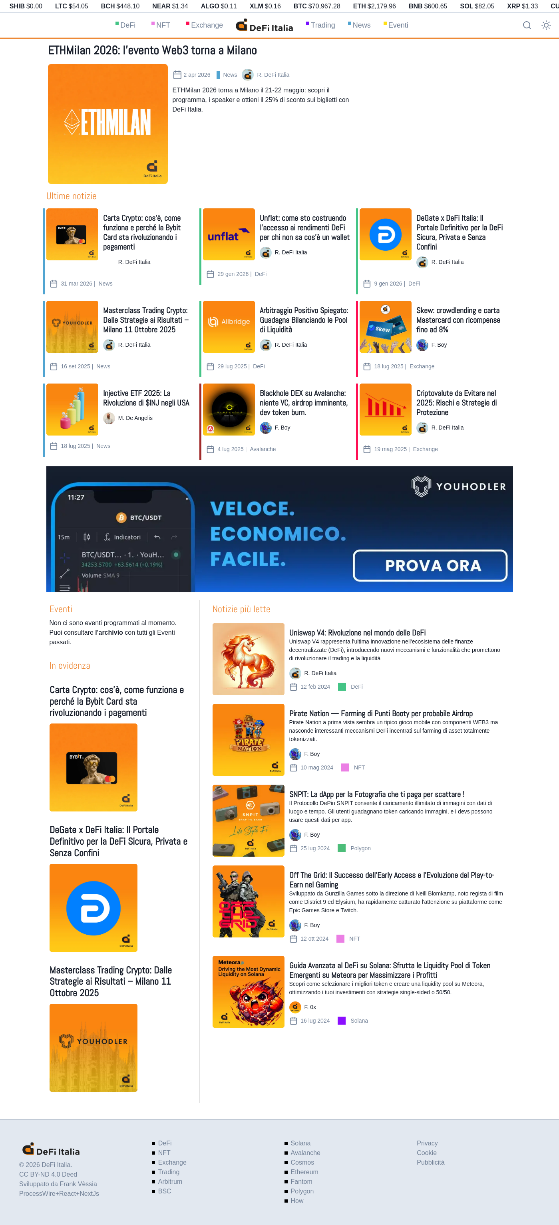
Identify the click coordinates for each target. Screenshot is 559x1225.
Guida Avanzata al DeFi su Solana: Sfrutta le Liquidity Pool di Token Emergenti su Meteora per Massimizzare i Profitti (389, 970)
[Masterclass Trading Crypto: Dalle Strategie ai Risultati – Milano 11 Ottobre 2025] (72, 327)
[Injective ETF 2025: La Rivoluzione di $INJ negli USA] (72, 410)
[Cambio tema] (546, 25)
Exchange (207, 25)
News (362, 25)
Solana (359, 1020)
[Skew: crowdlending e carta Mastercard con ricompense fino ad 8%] (386, 327)
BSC (164, 1191)
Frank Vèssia (78, 1184)
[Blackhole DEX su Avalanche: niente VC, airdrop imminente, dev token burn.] (229, 410)
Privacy (427, 1143)
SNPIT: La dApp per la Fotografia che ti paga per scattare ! (376, 794)
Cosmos (302, 1162)
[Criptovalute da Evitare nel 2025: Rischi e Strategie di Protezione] (386, 410)
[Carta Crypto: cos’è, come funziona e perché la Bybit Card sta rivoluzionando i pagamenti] (72, 234)
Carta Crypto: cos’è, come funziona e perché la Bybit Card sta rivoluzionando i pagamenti (117, 701)
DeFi (127, 25)
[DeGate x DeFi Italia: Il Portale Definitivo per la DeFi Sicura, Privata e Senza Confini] (386, 234)
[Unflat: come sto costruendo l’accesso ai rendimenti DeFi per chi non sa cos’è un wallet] (229, 234)
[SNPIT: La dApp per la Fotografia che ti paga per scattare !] (248, 821)
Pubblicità (430, 1162)
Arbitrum (170, 1181)
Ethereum (304, 1172)
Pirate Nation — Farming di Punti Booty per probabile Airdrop (381, 713)
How (297, 1200)
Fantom (301, 1181)
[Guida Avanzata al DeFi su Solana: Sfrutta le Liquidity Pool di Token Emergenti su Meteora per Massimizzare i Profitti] (248, 992)
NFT (163, 25)
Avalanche (263, 449)
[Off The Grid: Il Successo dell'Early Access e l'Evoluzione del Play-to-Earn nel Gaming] (248, 901)
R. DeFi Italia (273, 75)
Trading (323, 25)
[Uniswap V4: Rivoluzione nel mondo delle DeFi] (248, 659)
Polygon (360, 848)
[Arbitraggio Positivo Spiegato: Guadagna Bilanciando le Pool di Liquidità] (229, 327)
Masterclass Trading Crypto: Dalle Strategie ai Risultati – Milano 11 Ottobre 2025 (111, 981)
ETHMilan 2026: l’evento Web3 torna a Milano (152, 50)
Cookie (427, 1152)
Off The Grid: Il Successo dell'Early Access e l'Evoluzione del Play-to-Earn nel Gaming (391, 880)
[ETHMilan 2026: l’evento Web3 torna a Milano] (108, 124)
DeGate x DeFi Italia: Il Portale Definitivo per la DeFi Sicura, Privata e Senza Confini (118, 841)
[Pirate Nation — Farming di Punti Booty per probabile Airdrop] (248, 740)
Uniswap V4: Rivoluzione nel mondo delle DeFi (357, 632)
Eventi (398, 25)
